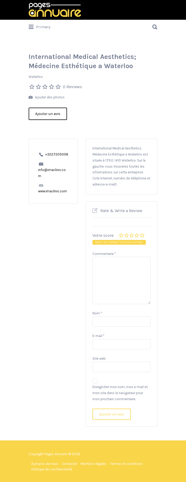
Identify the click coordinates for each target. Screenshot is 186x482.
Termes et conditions (126, 464)
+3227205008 (56, 154)
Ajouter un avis (47, 114)
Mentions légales (94, 464)
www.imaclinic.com (52, 191)
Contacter (69, 464)
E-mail (98, 336)
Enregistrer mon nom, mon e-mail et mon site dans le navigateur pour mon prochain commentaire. (120, 393)
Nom (97, 313)
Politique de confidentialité (51, 469)
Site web (99, 358)
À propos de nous (44, 464)
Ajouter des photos (47, 97)
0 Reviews (72, 86)
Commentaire (104, 254)
